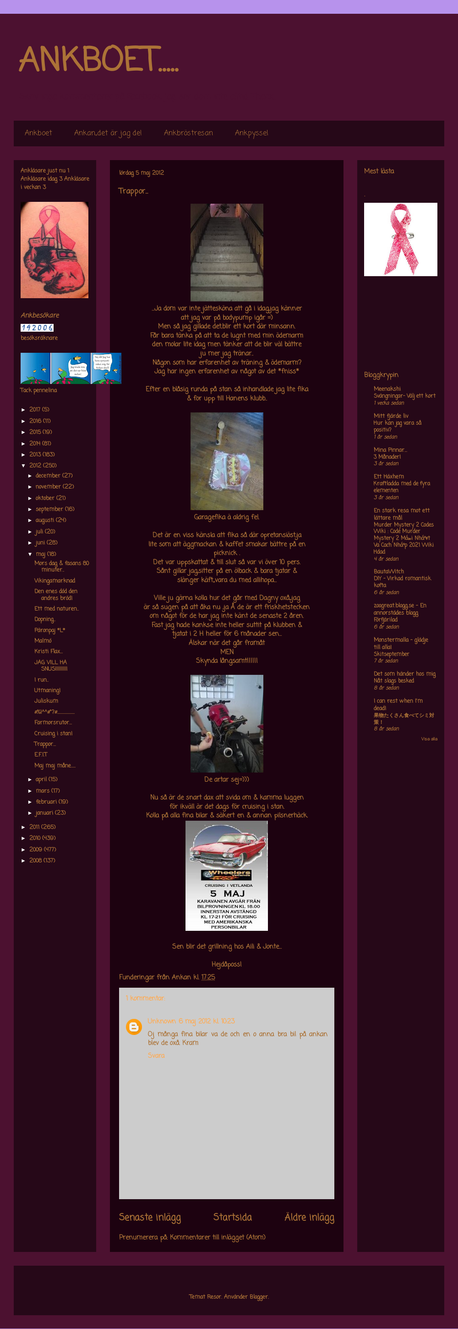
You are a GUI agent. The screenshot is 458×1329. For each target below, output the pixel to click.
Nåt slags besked (394, 681)
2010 (35, 838)
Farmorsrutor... (53, 723)
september (50, 510)
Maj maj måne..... (55, 766)
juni (41, 543)
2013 (36, 455)
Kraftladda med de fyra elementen (402, 487)
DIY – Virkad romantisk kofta (402, 582)
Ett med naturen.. (56, 609)
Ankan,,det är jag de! (108, 133)
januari (45, 813)
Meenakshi (387, 389)
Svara (156, 1056)
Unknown (162, 1022)
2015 (36, 432)
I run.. (41, 680)
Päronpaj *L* (49, 631)
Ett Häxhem (389, 477)
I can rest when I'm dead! (398, 705)
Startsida (232, 1218)
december (49, 476)
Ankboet (38, 133)
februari (47, 802)
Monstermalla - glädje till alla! (401, 644)
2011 (35, 827)
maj (41, 555)
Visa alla (429, 739)
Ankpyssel (251, 133)
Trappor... (45, 744)
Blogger (259, 1297)
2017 (35, 410)
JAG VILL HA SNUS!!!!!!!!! (50, 666)
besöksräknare (39, 338)
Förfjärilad (386, 620)
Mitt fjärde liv (391, 416)
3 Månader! (387, 457)
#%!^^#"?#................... (54, 712)
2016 (36, 421)
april (42, 780)
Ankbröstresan (188, 133)
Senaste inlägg (150, 1218)
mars (43, 791)
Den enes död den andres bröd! (55, 595)
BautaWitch (389, 572)
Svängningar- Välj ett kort (405, 396)
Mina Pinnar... (390, 450)
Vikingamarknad (54, 581)
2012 (36, 466)
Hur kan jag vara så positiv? (397, 426)
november (49, 487)
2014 (35, 444)
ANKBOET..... (98, 62)
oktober (46, 499)
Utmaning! (47, 691)
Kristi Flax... (48, 652)
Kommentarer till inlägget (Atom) (218, 1238)
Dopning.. (44, 620)
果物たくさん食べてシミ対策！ (404, 719)
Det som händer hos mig (405, 674)
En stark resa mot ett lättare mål (402, 515)
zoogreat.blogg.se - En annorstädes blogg (400, 609)
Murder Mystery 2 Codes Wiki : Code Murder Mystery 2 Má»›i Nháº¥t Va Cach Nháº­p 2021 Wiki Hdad (404, 538)
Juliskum (46, 701)
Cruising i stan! (53, 734)
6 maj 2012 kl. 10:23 (206, 1022)
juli (40, 532)
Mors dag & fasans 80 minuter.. (61, 567)
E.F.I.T (40, 755)
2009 (36, 850)
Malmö (42, 641)
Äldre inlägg (309, 1218)
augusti (46, 521)
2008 (36, 861)
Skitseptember (391, 655)
